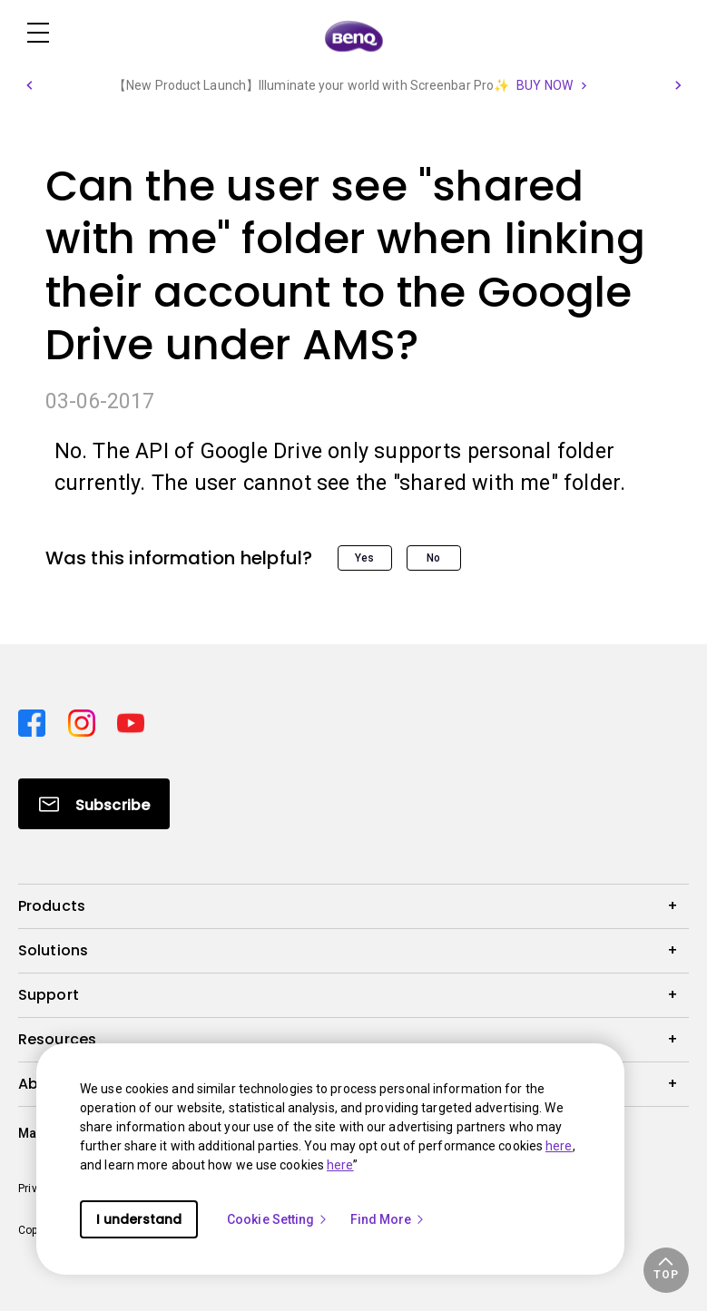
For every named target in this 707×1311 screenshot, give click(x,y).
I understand (139, 1219)
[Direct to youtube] (130, 720)
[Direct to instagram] (85, 720)
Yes (364, 558)
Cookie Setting (278, 1219)
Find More (388, 1219)
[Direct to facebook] (36, 720)
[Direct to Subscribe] (94, 803)
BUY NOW (544, 85)
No (433, 558)
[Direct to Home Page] (354, 35)
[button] (29, 85)
